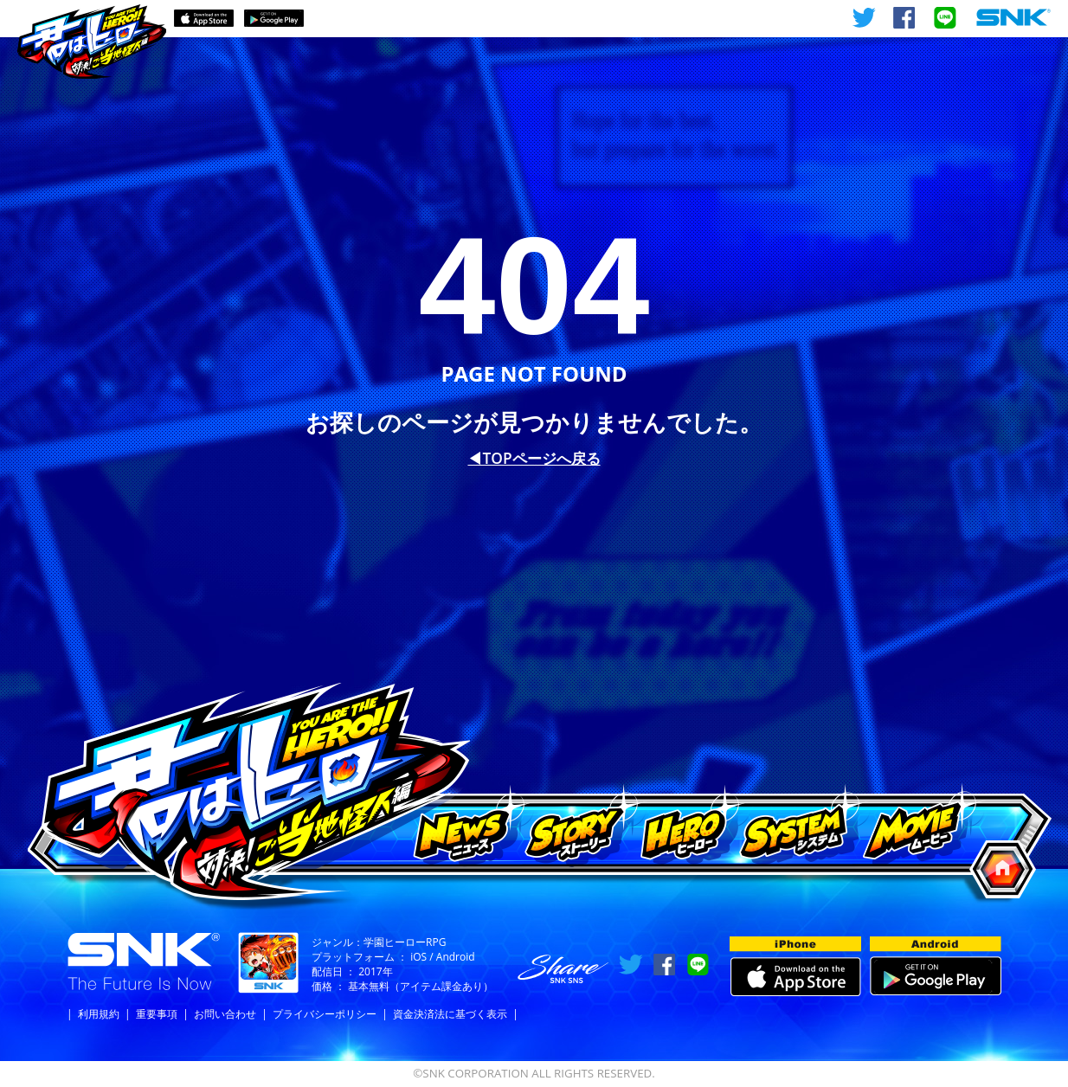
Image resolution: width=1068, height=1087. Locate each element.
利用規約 (98, 1014)
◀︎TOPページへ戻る (533, 457)
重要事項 (156, 1014)
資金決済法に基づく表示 (450, 1014)
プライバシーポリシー (324, 1014)
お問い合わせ (225, 1014)
